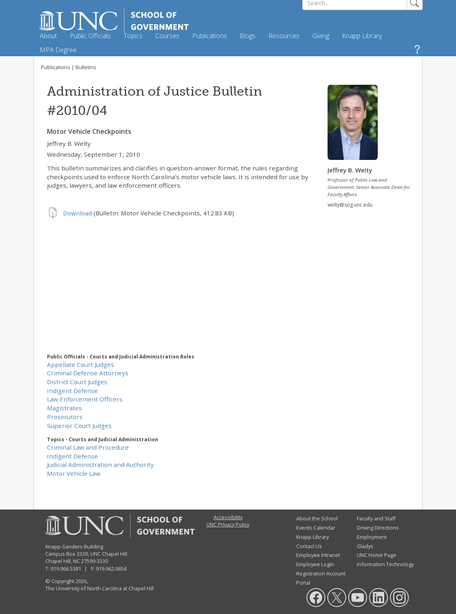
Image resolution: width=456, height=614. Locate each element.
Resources (284, 35)
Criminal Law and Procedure (88, 447)
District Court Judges (77, 382)
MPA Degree (58, 49)
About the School (317, 518)
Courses (167, 35)
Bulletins (85, 67)
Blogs (248, 35)
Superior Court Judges (79, 426)
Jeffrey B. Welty (69, 143)
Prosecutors (65, 417)
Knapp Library (362, 35)
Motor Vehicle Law (73, 473)
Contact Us (309, 546)
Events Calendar (315, 527)
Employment (372, 536)
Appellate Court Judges (80, 364)
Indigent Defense (72, 391)
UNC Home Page (376, 555)
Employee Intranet (318, 555)
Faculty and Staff (376, 518)
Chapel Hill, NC (62, 561)
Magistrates (64, 408)
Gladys (365, 546)
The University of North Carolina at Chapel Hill (99, 588)
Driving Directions (378, 527)
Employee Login (315, 564)
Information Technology (385, 564)
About (48, 35)
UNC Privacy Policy (227, 524)
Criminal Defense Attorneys (87, 373)
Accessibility (228, 517)
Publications (209, 35)
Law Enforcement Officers (84, 399)
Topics (133, 35)
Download (77, 213)
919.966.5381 (66, 568)
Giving (320, 35)
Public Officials (90, 35)
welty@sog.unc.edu (350, 204)
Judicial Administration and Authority (100, 464)
